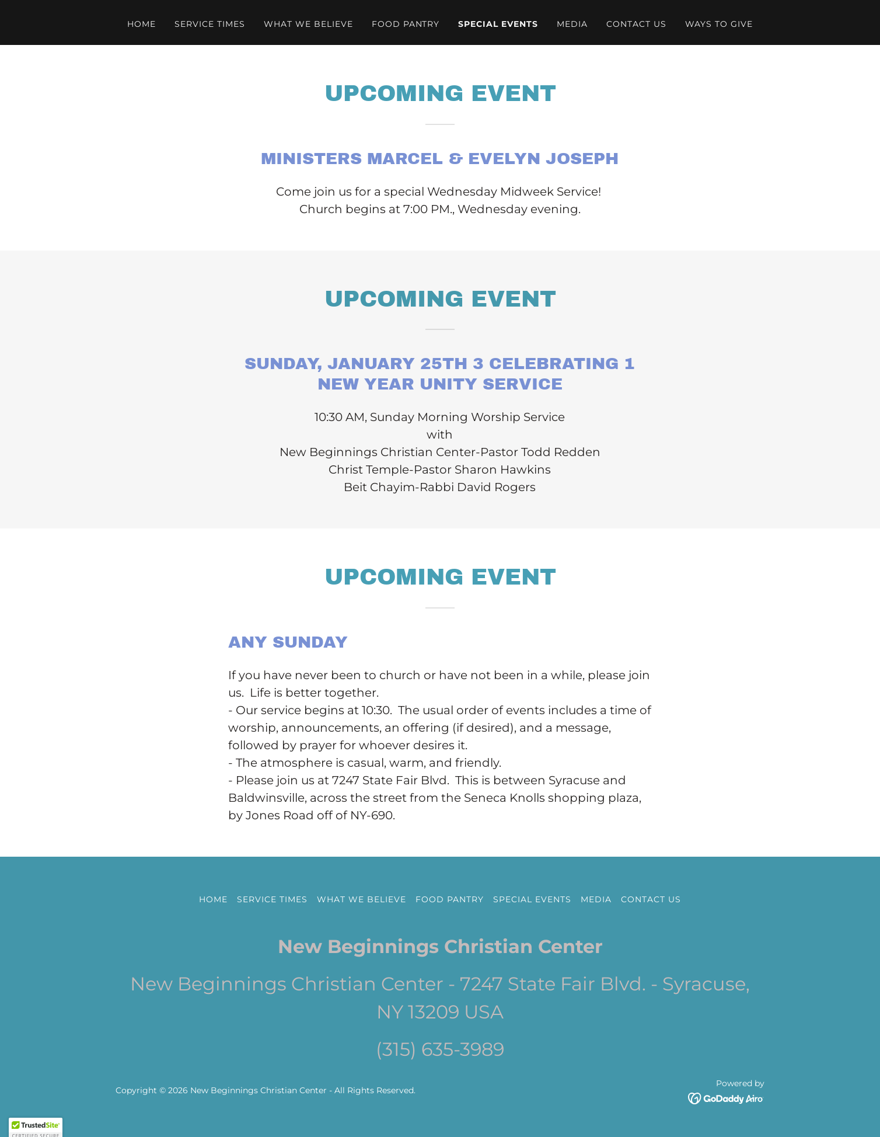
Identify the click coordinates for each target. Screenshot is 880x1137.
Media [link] (572, 24)
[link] (726, 1097)
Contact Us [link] (636, 24)
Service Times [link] (209, 24)
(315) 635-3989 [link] (440, 1049)
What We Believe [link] (308, 24)
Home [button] (213, 899)
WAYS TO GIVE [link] (719, 24)
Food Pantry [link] (406, 24)
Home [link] (141, 24)
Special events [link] (498, 24)
